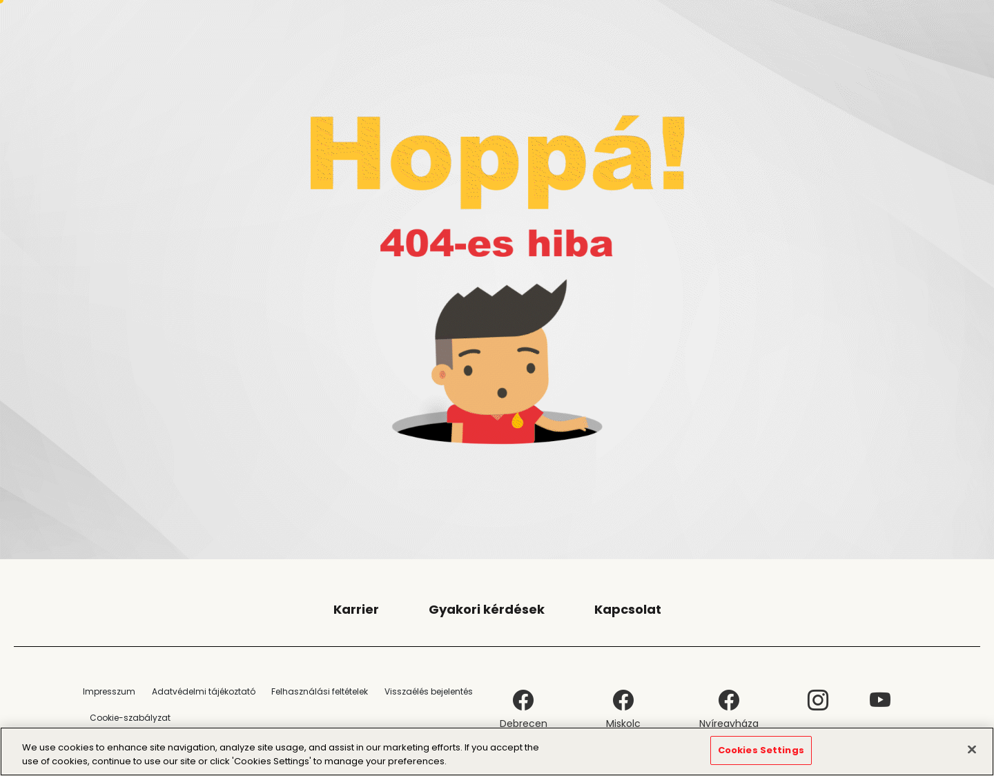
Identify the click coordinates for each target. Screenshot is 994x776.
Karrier (356, 609)
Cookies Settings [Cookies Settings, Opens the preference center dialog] (761, 750)
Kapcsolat (627, 609)
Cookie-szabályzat (130, 718)
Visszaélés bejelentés (428, 691)
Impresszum (109, 691)
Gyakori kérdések (487, 609)
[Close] (972, 749)
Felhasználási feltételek (319, 691)
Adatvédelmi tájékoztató (203, 691)
